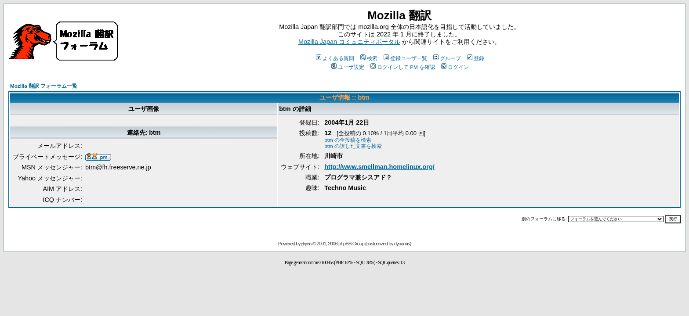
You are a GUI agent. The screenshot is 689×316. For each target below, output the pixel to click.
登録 (475, 58)
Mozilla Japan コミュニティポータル (349, 41)
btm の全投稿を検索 (347, 140)
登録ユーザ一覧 (405, 58)
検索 (368, 58)
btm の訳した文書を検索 (353, 146)
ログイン (455, 67)
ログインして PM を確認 (402, 67)
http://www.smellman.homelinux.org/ (379, 166)
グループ (447, 58)
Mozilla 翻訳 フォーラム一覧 (43, 86)
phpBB (306, 244)
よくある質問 (335, 58)
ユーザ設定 (347, 67)
